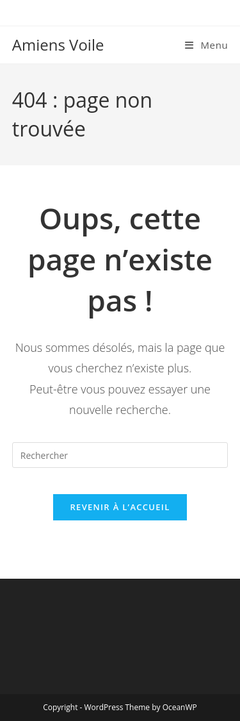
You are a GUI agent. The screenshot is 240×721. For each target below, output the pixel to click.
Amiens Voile (58, 44)
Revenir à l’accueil (120, 507)
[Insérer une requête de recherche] (120, 455)
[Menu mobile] (206, 44)
